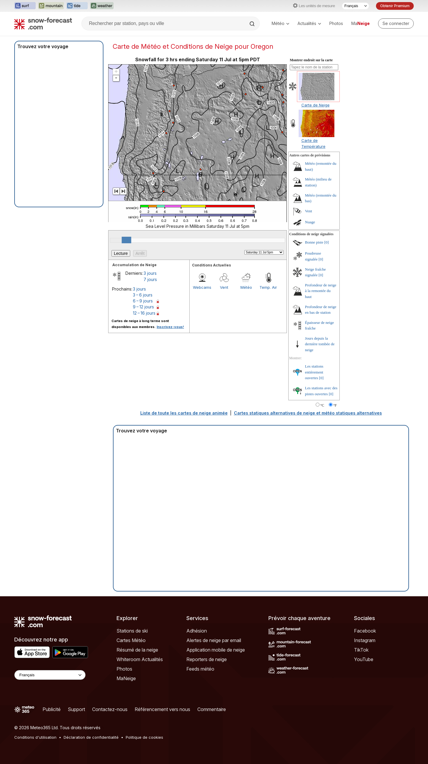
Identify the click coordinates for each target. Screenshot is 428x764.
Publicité (52, 709)
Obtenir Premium (395, 6)
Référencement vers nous (162, 709)
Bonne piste (314, 242)
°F (335, 405)
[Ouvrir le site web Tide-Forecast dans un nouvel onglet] (77, 6)
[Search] (252, 24)
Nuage (310, 222)
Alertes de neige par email (213, 640)
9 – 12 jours (143, 306)
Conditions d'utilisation (35, 737)
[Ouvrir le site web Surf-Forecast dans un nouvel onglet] (25, 6)
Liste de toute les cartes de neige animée (184, 412)
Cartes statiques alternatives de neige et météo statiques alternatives (308, 412)
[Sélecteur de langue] (355, 6)
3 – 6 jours (142, 294)
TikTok (361, 650)
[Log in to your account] (396, 23)
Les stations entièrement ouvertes (314, 372)
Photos (336, 23)
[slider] (126, 240)
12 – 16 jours (144, 313)
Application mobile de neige (215, 650)
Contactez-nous (110, 709)
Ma (360, 23)
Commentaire (211, 709)
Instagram (364, 640)
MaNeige (126, 678)
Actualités (309, 23)
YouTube (363, 659)
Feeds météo (200, 669)
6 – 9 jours (143, 300)
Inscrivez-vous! (170, 327)
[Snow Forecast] (43, 23)
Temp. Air (268, 287)
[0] (326, 242)
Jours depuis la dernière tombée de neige (320, 344)
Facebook (365, 631)
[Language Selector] (50, 675)
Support (76, 709)
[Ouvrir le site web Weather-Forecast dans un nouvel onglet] (102, 6)
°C (322, 405)
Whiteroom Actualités (140, 659)
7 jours (150, 279)
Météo (280, 23)
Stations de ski (132, 631)
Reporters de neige (206, 659)
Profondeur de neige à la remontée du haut (320, 291)
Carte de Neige (315, 105)
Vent (224, 287)
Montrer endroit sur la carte (311, 60)
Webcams (202, 287)
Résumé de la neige (137, 650)
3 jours (150, 273)
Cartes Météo (131, 640)
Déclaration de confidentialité (91, 737)
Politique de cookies (144, 737)
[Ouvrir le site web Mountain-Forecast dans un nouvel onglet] (51, 6)
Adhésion (196, 631)
